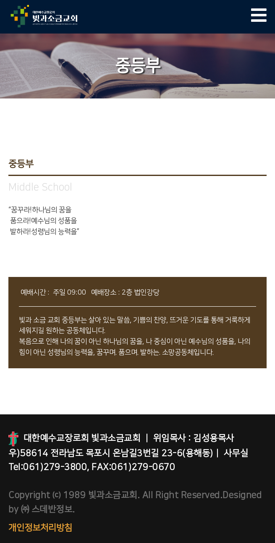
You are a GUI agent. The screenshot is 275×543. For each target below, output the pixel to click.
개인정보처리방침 (40, 528)
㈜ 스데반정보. (46, 509)
